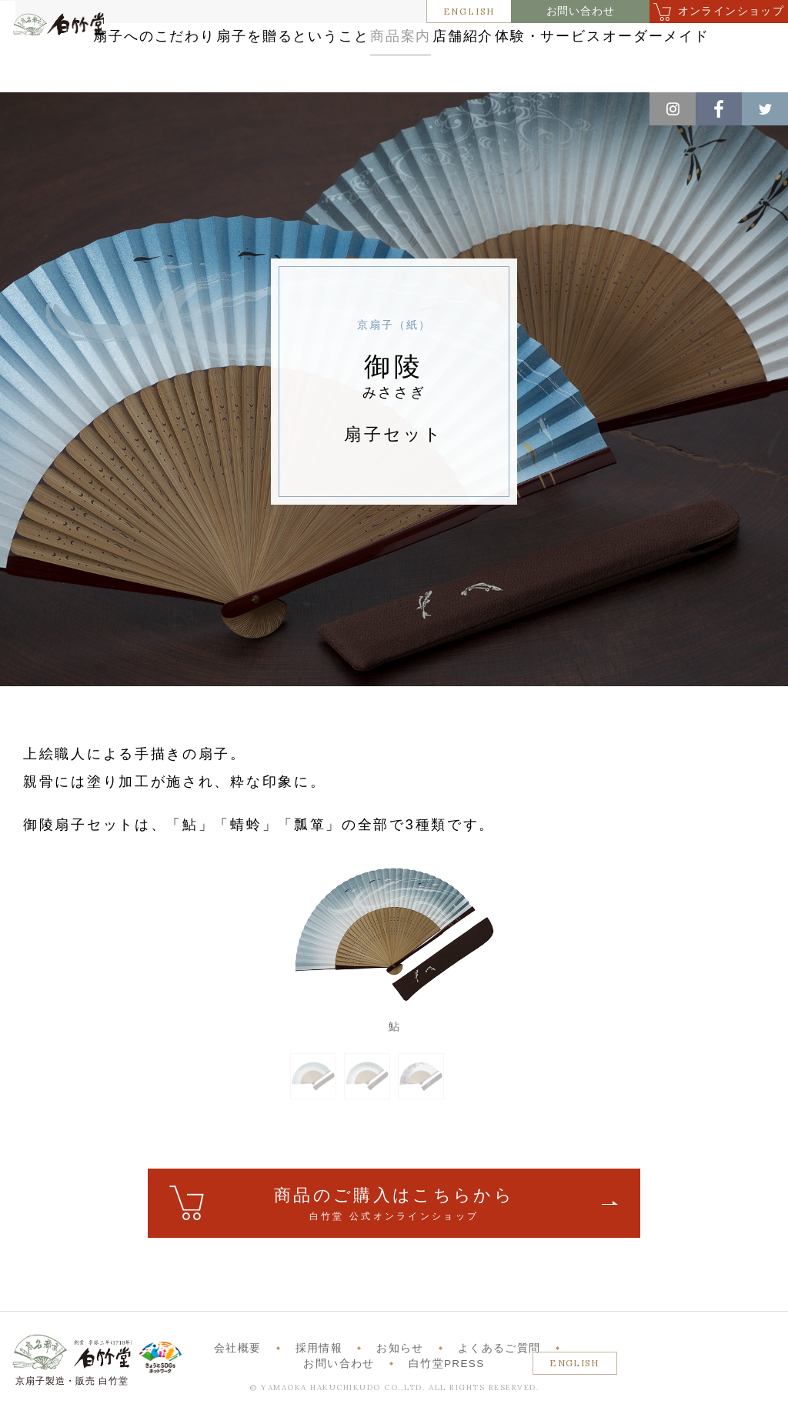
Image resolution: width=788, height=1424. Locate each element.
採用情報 (319, 1368)
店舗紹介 (646, 40)
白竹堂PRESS (447, 1383)
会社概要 (237, 1368)
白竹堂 (69, 64)
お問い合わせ (580, 11)
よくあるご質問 (499, 1368)
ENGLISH (469, 11)
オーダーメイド (501, 72)
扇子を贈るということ (412, 40)
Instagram (672, 108)
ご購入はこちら (394, 1224)
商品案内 (549, 40)
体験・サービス (364, 72)
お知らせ (399, 1368)
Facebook (719, 108)
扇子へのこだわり (247, 40)
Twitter (765, 108)
